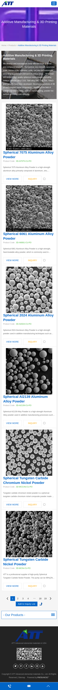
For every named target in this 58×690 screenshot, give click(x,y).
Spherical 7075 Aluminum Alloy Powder (28, 154)
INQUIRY (32, 179)
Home (3, 45)
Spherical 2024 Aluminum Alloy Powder (28, 317)
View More (12, 179)
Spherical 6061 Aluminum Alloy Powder (28, 236)
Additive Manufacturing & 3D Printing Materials (37, 45)
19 (45, 598)
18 (40, 598)
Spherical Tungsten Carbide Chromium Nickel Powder (25, 480)
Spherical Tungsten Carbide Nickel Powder (25, 562)
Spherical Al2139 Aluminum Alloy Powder (25, 399)
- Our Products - (14, 615)
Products (12, 45)
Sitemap (21, 677)
